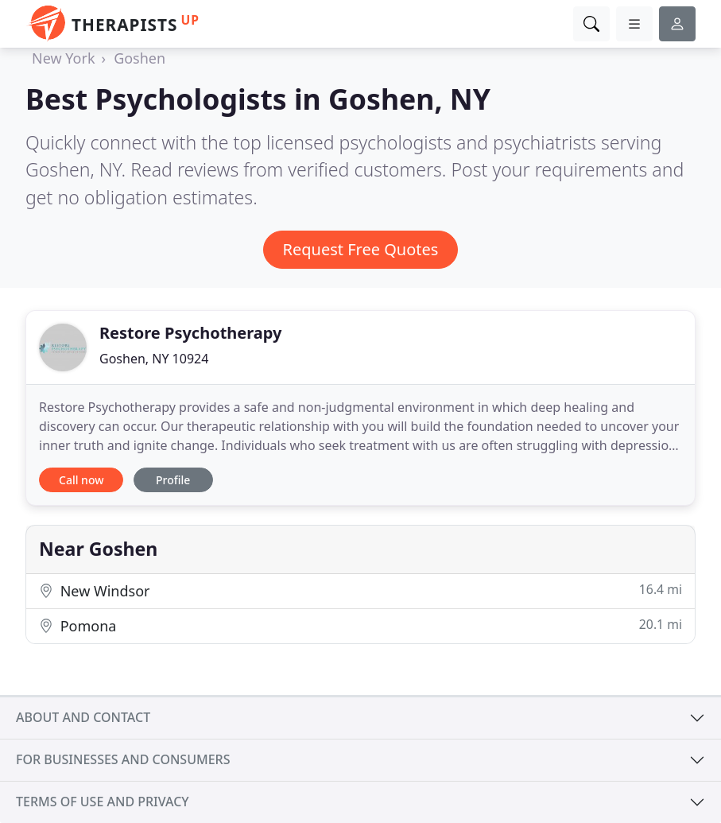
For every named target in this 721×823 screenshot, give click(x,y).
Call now (81, 479)
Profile (173, 479)
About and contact (83, 717)
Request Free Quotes (361, 249)
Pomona (360, 625)
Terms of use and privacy (102, 801)
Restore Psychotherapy (190, 333)
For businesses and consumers (123, 759)
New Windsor (360, 590)
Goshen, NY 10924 (153, 358)
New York (63, 58)
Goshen (139, 58)
